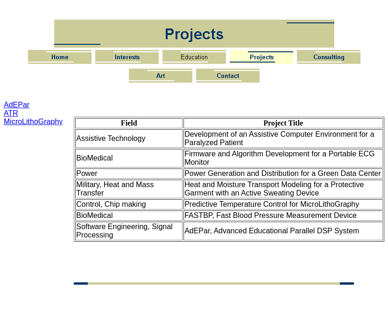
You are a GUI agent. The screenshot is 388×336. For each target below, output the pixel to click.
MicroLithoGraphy (33, 122)
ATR (11, 113)
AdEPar (16, 105)
